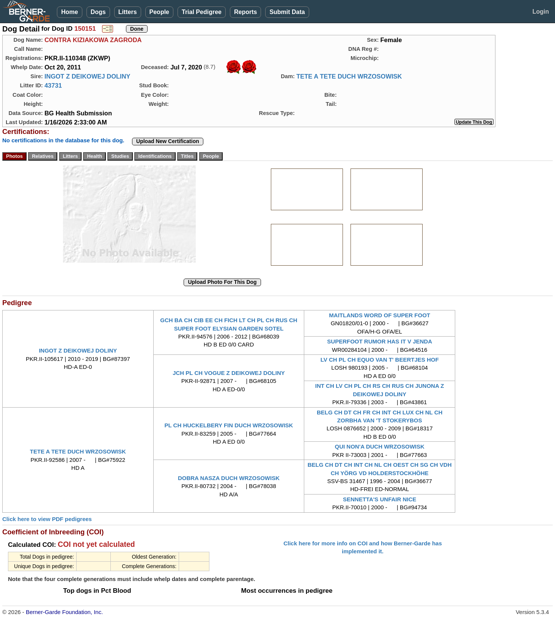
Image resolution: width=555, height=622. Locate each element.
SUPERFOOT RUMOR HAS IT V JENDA (379, 341)
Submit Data (287, 12)
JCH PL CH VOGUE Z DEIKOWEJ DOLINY (229, 373)
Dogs (98, 12)
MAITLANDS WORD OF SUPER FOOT (379, 315)
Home (69, 12)
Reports (245, 12)
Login (540, 11)
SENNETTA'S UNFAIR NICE (379, 499)
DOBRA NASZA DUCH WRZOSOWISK (229, 478)
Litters (127, 12)
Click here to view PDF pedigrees (47, 519)
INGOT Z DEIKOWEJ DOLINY (87, 76)
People (159, 12)
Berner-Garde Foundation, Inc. (64, 612)
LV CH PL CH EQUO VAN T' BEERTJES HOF (380, 359)
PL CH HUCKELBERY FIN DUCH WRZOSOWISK (229, 425)
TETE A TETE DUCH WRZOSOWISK (349, 76)
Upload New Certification (167, 141)
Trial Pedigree (202, 12)
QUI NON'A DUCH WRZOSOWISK (379, 446)
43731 (53, 85)
